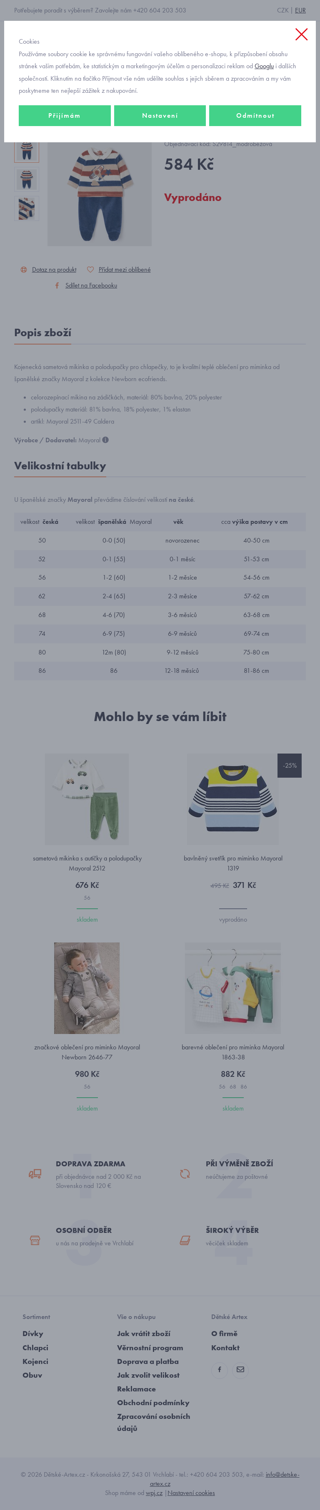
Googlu (264, 66)
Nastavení (160, 115)
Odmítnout (255, 115)
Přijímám (64, 115)
